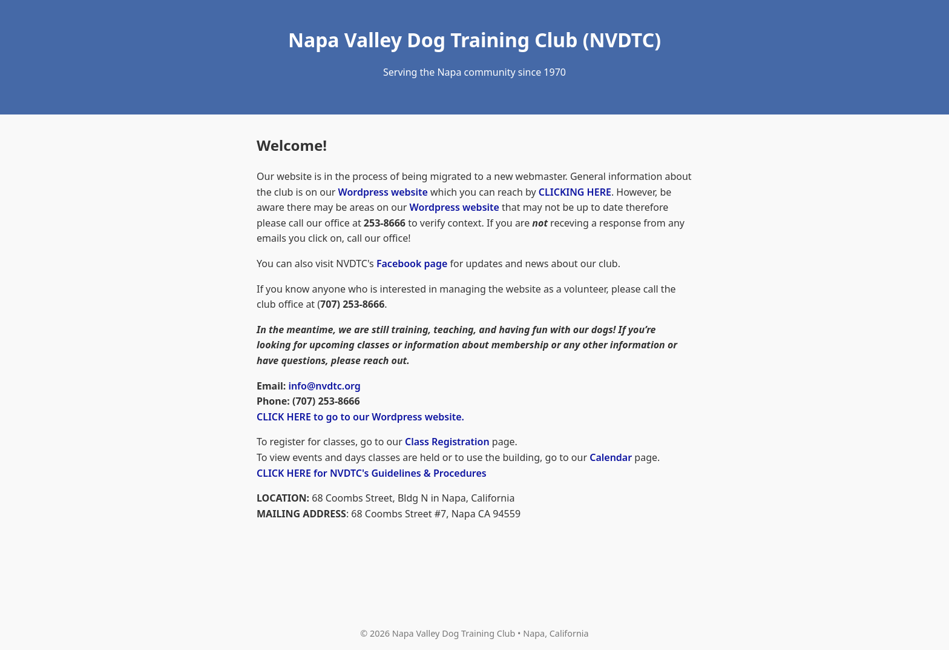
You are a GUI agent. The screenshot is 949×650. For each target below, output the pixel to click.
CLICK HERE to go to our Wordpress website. (360, 416)
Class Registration (447, 441)
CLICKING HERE (575, 192)
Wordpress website (383, 192)
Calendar (610, 457)
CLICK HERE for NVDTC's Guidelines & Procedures (372, 473)
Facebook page (411, 263)
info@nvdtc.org (324, 386)
